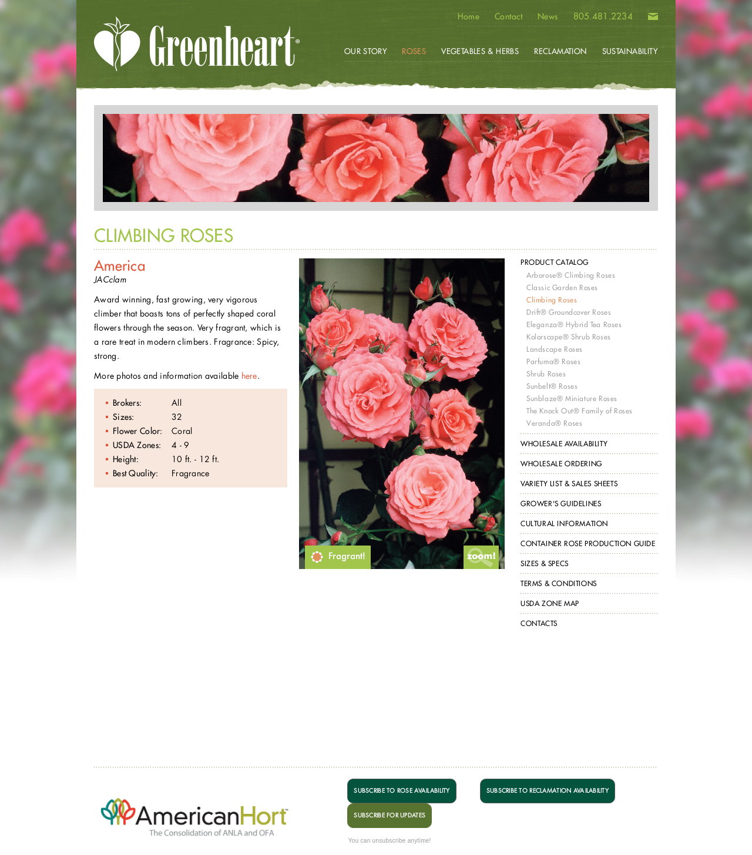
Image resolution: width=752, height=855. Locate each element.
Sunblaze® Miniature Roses (571, 398)
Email (653, 19)
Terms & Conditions (559, 583)
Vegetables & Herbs (480, 51)
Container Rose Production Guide (588, 543)
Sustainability (629, 51)
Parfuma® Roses (553, 361)
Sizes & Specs (545, 563)
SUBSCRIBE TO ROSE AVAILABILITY (401, 791)
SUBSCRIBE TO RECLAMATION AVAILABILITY (547, 791)
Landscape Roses (554, 349)
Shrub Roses (546, 373)
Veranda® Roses (554, 423)
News (548, 16)
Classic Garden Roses (562, 287)
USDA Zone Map (550, 603)
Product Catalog (555, 262)
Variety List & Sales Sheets (569, 483)
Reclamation (560, 51)
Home (468, 16)
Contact (508, 16)
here (249, 375)
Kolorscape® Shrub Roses (568, 336)
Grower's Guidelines (561, 503)
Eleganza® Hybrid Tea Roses (574, 324)
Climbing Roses (551, 299)
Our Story (365, 51)
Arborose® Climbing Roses (570, 275)
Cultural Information (564, 523)
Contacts (539, 623)
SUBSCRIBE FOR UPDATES (389, 815)
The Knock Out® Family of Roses (579, 410)
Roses (414, 51)
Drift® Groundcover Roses (568, 312)
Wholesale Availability (564, 443)
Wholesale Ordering (561, 463)
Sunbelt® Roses (552, 386)
